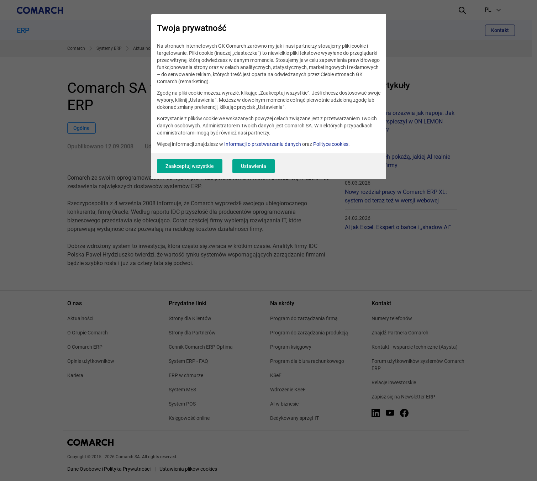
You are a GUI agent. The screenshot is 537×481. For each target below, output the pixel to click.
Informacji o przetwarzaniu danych (262, 144)
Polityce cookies (330, 144)
